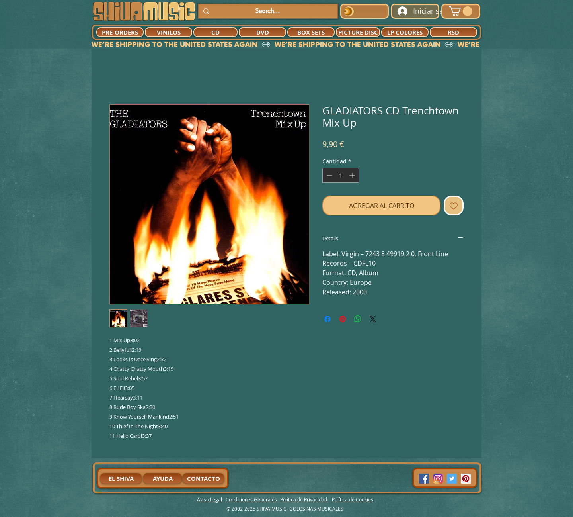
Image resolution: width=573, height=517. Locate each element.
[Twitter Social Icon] (452, 479)
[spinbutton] (340, 175)
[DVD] (262, 32)
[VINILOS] (168, 32)
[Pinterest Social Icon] (466, 479)
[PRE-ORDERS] (120, 32)
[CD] (215, 32)
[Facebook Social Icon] (424, 479)
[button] (460, 11)
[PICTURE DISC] (358, 32)
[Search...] (267, 11)
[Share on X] (373, 319)
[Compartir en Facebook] (327, 319)
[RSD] (453, 32)
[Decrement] (328, 175)
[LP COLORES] (405, 32)
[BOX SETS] (311, 32)
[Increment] (353, 175)
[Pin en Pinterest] (342, 319)
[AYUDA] (162, 478)
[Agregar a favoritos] (454, 205)
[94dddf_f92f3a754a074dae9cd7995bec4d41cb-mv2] (438, 479)
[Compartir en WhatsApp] (358, 319)
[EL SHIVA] (121, 478)
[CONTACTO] (203, 478)
